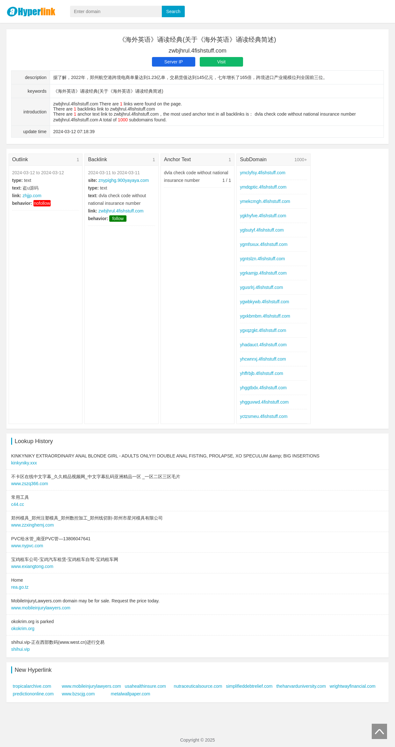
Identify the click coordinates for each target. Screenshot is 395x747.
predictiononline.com (33, 693)
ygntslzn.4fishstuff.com (262, 258)
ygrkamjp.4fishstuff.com (263, 273)
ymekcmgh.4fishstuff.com (265, 201)
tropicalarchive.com (32, 686)
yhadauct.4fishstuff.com (263, 344)
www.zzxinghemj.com (32, 525)
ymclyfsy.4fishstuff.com (262, 172)
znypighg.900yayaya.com (123, 180)
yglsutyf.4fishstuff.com (262, 230)
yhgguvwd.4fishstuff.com (264, 402)
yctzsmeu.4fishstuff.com (263, 416)
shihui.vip (20, 649)
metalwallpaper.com (130, 693)
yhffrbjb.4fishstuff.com (261, 373)
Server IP (173, 61)
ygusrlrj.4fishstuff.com (261, 287)
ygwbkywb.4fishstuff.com (264, 301)
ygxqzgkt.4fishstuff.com (263, 330)
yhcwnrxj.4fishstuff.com (263, 359)
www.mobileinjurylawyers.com (40, 607)
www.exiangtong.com (32, 566)
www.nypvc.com (27, 545)
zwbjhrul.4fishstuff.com (120, 210)
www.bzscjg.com (78, 693)
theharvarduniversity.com (301, 686)
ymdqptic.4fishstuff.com (263, 187)
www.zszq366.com (29, 483)
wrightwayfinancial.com (353, 686)
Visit (221, 61)
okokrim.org (22, 628)
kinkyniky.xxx (24, 462)
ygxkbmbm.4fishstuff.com (265, 316)
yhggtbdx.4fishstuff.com (263, 387)
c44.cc (17, 504)
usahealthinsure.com (145, 686)
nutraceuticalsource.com (198, 686)
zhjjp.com (32, 195)
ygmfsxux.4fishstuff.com (263, 244)
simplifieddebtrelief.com (249, 686)
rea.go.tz (19, 587)
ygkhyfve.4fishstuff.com (263, 215)
